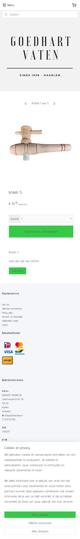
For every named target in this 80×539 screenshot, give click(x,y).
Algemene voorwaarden (12, 308)
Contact (5, 324)
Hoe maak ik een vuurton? (13, 475)
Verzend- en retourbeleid (12, 316)
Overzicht (17, 271)
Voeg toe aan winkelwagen (41, 231)
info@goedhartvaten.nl (13, 415)
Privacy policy (7, 312)
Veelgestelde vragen (10, 320)
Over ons (5, 304)
